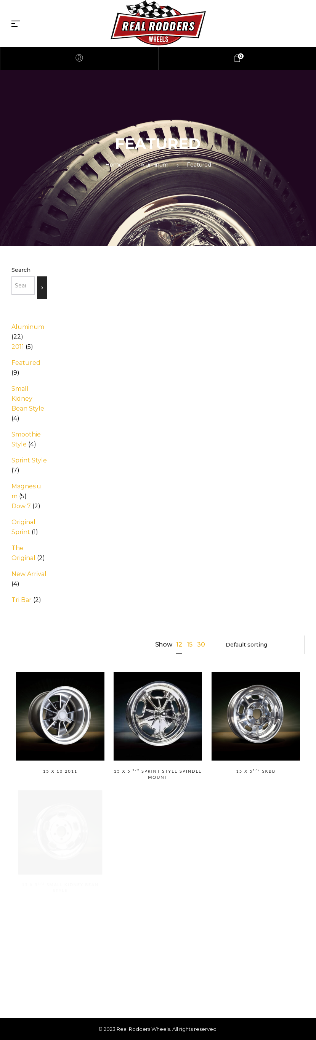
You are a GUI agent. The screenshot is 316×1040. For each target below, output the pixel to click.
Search (20, 269)
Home (113, 164)
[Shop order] (260, 645)
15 (189, 644)
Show (163, 644)
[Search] (42, 287)
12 (179, 644)
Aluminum (154, 164)
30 (201, 644)
